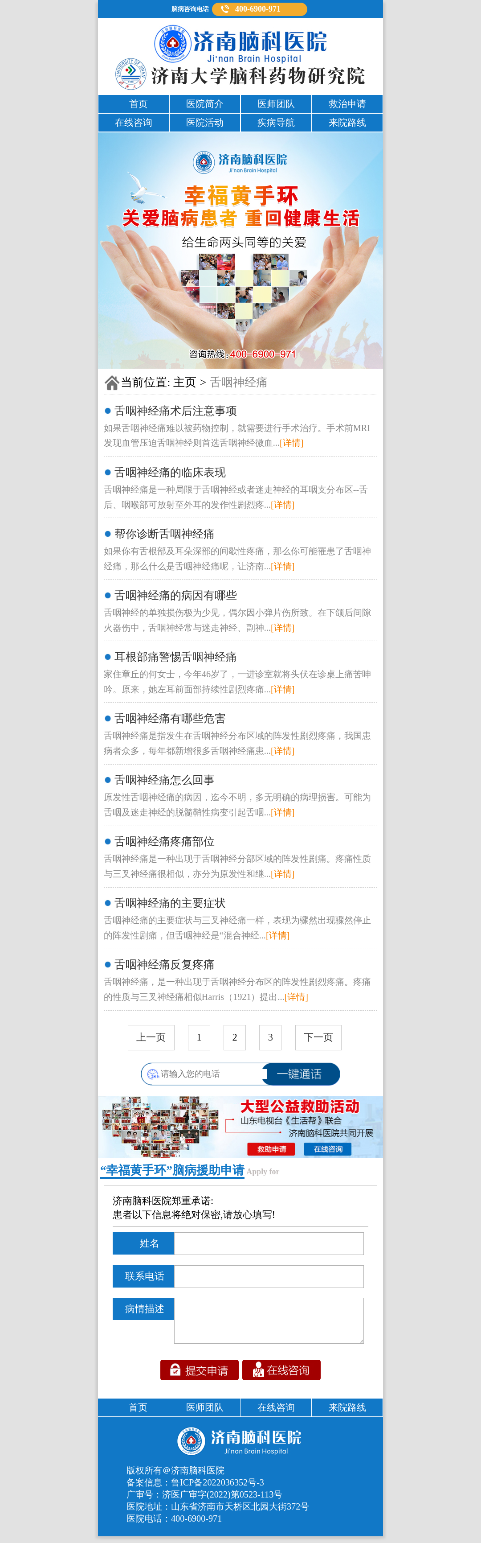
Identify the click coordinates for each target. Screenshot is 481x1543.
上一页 (151, 1037)
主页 (184, 382)
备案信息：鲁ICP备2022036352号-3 (195, 1489)
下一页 (318, 1037)
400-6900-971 (258, 8)
